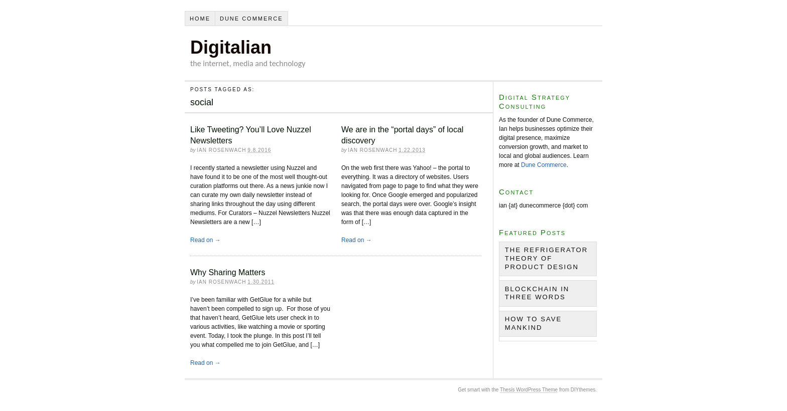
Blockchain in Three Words (537, 293)
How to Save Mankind (533, 323)
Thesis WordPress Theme (529, 389)
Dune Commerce (251, 19)
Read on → (205, 240)
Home (200, 19)
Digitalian (231, 47)
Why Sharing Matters (227, 272)
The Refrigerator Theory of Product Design (546, 258)
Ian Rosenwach (221, 150)
